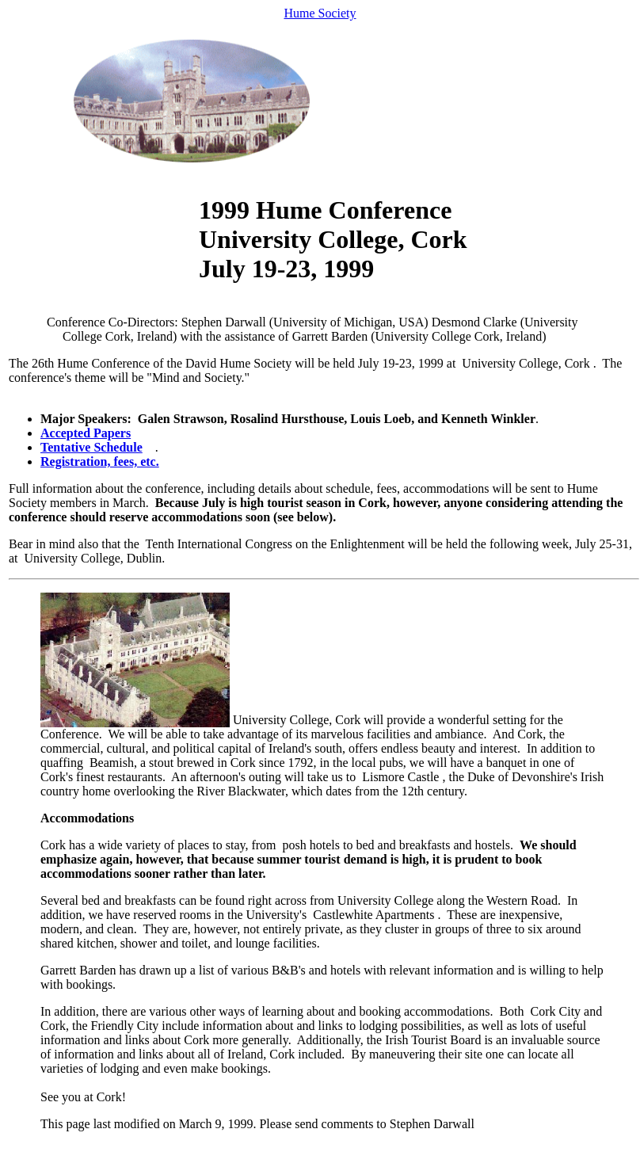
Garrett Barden (78, 970)
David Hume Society (238, 363)
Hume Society (320, 13)
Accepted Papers (85, 433)
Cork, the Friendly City (99, 1025)
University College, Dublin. (95, 558)
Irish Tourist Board (433, 1040)
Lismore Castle (400, 777)
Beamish (112, 762)
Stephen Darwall (432, 1124)
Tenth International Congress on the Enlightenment (275, 544)
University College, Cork (525, 363)
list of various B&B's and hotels (279, 970)
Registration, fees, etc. (99, 461)
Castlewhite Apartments (373, 914)
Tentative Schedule (91, 447)
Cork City (556, 1011)
